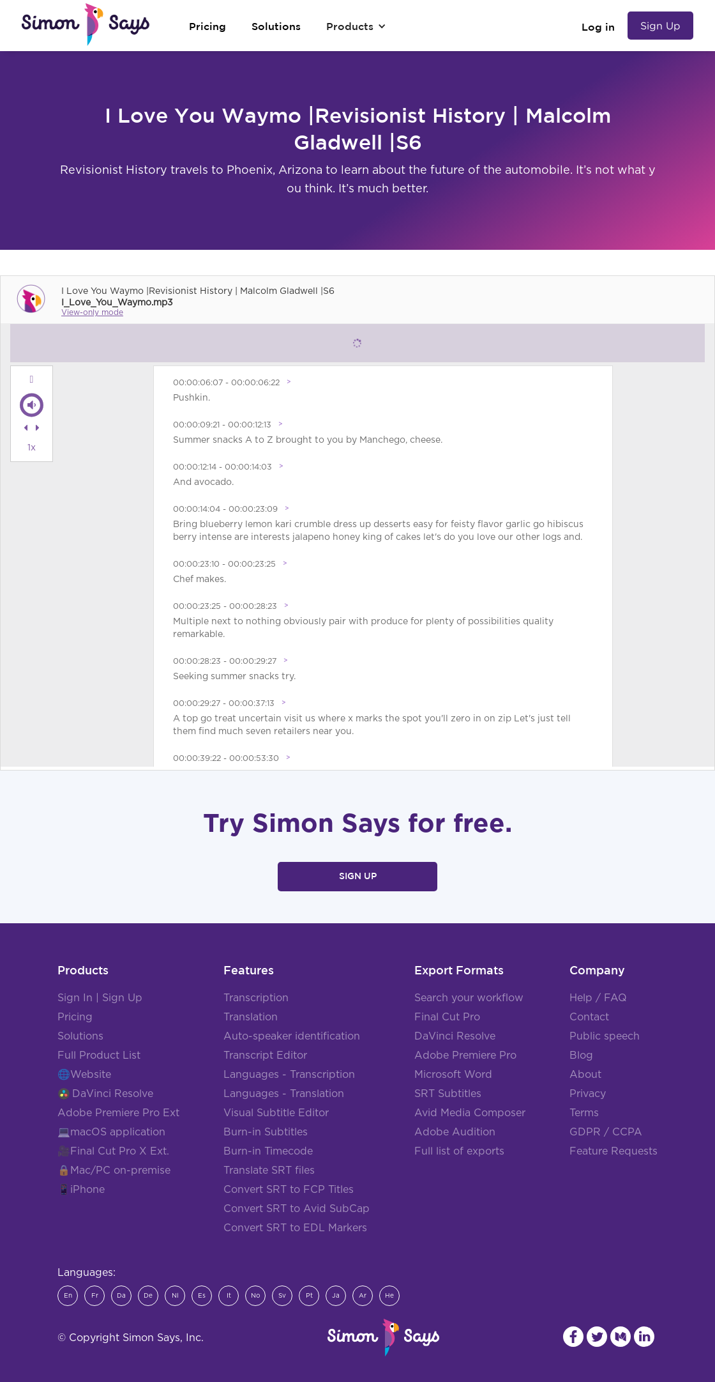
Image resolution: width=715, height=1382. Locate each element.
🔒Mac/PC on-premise (113, 1170)
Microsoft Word (453, 1075)
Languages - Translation (283, 1094)
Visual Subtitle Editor (276, 1113)
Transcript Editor (265, 1055)
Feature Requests (613, 1151)
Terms (584, 1113)
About (585, 1075)
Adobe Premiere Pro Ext (118, 1113)
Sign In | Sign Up (99, 998)
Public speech (604, 1036)
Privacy (587, 1094)
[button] (356, 26)
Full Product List (98, 1055)
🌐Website (84, 1075)
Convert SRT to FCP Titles (288, 1190)
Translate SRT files (269, 1170)
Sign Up (660, 25)
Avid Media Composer (469, 1113)
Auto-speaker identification (291, 1036)
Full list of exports (459, 1151)
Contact (589, 1017)
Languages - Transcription (289, 1075)
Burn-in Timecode (268, 1151)
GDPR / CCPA (605, 1132)
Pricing (75, 1017)
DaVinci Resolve (112, 1094)
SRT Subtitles (447, 1094)
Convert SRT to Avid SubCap (296, 1209)
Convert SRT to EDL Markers (295, 1228)
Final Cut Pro (447, 1017)
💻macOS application (111, 1132)
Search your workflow (468, 998)
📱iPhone (81, 1190)
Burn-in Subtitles (265, 1132)
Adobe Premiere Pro (465, 1055)
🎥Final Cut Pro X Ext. (113, 1151)
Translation (250, 1017)
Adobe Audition (454, 1132)
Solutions (80, 1036)
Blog (581, 1055)
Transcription (256, 998)
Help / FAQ (598, 998)
